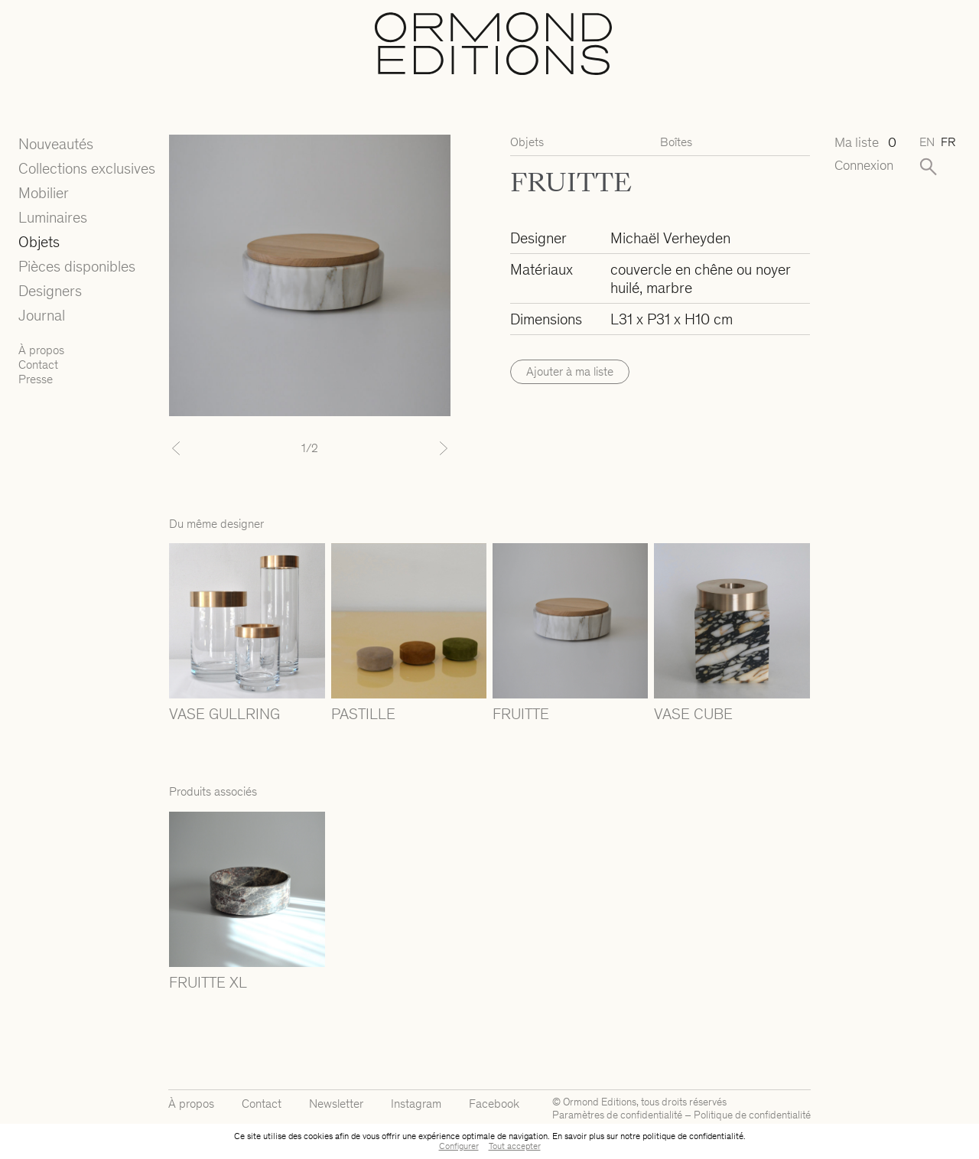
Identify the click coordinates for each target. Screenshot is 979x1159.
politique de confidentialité (692, 1136)
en (927, 142)
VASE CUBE (693, 714)
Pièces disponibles (76, 266)
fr (948, 142)
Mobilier (43, 193)
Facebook (494, 1103)
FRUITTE (521, 714)
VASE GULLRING (224, 714)
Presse (35, 379)
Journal (41, 315)
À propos (41, 350)
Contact (38, 364)
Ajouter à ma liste (569, 371)
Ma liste (864, 143)
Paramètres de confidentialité (617, 1115)
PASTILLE (363, 714)
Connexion (863, 166)
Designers (50, 291)
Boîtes (676, 142)
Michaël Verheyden (670, 238)
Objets (39, 242)
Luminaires (52, 217)
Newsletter (336, 1103)
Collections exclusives (86, 168)
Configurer (459, 1146)
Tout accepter (515, 1146)
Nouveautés (55, 144)
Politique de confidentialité (752, 1115)
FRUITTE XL (208, 982)
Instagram (416, 1103)
